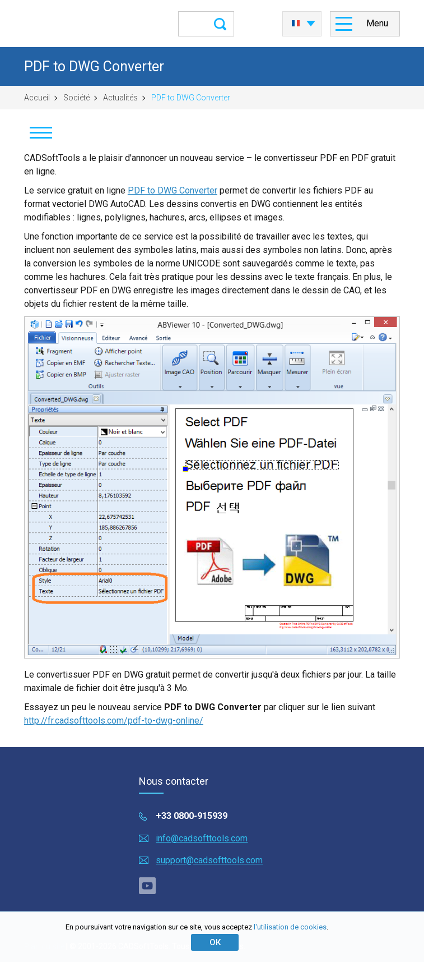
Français (295, 23)
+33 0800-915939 (191, 816)
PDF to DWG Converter (172, 190)
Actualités (120, 97)
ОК (215, 942)
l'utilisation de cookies (290, 927)
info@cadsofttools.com (202, 838)
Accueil (37, 97)
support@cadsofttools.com (209, 860)
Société (76, 97)
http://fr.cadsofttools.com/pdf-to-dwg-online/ (113, 720)
